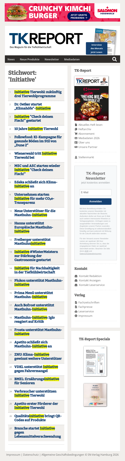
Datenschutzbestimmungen (90, 254)
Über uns (84, 142)
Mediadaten (72, 59)
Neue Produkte (29, 59)
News (11, 59)
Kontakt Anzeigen (90, 280)
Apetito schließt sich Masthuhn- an (33, 344)
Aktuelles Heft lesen (90, 125)
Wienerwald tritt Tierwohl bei (35, 156)
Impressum (85, 316)
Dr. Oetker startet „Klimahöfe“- (32, 106)
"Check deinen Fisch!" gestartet (33, 119)
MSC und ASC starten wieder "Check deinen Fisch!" (37, 170)
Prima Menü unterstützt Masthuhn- (33, 295)
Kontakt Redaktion (90, 276)
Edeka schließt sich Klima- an (35, 184)
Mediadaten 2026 (89, 138)
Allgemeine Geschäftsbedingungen (63, 454)
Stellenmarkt (86, 157)
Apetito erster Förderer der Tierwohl (36, 406)
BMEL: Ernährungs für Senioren (36, 381)
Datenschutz (31, 454)
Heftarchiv (84, 129)
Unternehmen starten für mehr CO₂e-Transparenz (34, 199)
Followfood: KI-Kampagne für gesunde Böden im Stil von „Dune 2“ (38, 141)
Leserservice (86, 311)
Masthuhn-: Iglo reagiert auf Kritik (34, 320)
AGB (86, 251)
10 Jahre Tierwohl (36, 129)
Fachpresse (85, 307)
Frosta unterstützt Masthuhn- (38, 332)
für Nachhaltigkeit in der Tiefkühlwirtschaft (37, 270)
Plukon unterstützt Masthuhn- (38, 283)
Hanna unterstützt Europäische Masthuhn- (33, 227)
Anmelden (95, 201)
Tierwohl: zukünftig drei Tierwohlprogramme (38, 94)
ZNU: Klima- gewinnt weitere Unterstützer (38, 357)
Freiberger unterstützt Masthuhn (32, 242)
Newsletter (52, 59)
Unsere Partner (87, 147)
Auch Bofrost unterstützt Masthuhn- (34, 307)
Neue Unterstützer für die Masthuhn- (34, 213)
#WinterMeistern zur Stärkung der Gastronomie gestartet (36, 256)
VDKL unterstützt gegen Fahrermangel (36, 369)
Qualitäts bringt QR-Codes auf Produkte (38, 418)
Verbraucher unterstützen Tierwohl (35, 393)
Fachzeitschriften (88, 302)
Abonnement (86, 133)
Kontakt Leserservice (92, 285)
